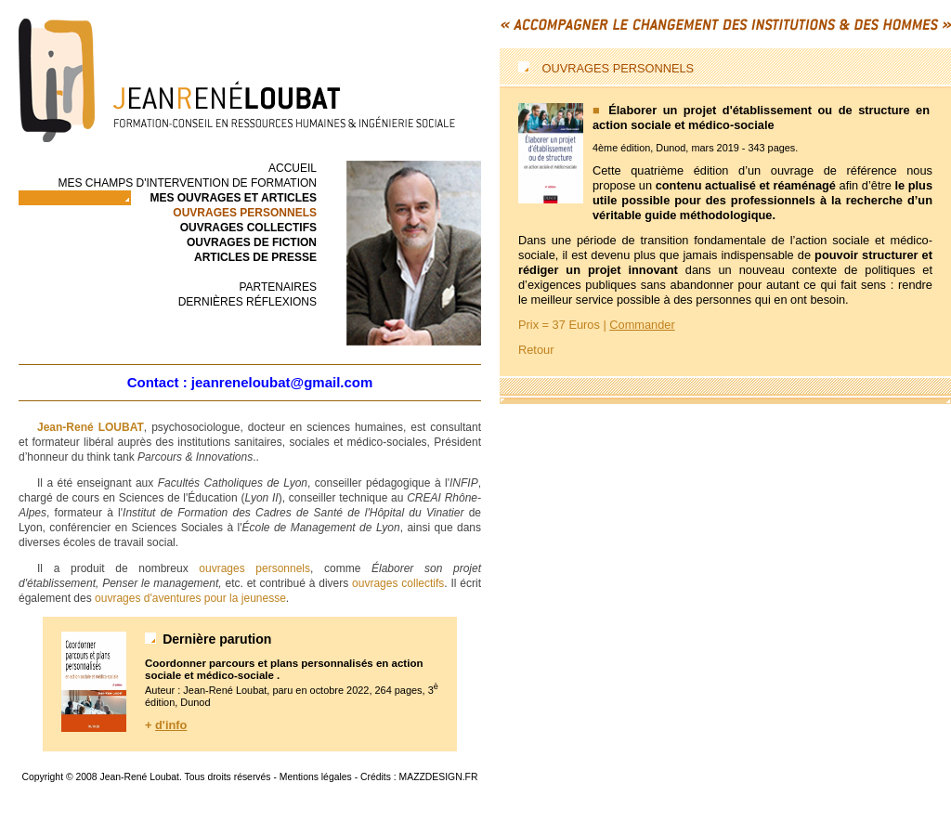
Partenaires (278, 287)
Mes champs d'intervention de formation (187, 182)
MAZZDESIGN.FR (438, 777)
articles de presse (255, 257)
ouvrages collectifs (248, 227)
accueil (292, 168)
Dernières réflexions (247, 301)
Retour (536, 350)
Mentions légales (316, 777)
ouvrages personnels (254, 568)
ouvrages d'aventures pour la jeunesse (190, 598)
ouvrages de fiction (252, 242)
